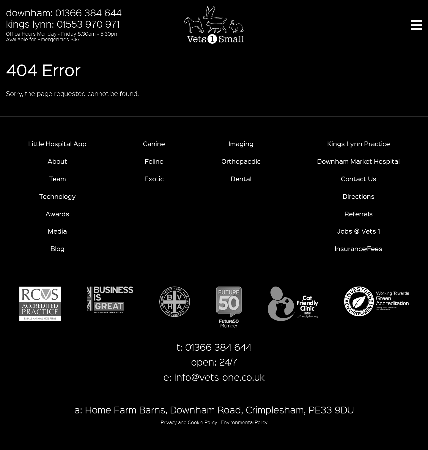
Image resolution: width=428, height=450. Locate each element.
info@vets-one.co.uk (219, 377)
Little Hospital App (57, 143)
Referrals (358, 213)
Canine (154, 143)
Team (57, 178)
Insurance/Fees (358, 248)
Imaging (241, 143)
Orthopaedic (241, 161)
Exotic (154, 178)
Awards (57, 213)
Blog (57, 248)
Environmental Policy (244, 422)
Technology (57, 196)
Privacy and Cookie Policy (189, 422)
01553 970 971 (88, 24)
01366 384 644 (88, 12)
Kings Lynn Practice (358, 143)
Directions (358, 196)
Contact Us (358, 178)
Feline (154, 161)
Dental (241, 178)
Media (57, 230)
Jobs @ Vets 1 (358, 230)
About (57, 161)
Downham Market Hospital (358, 161)
